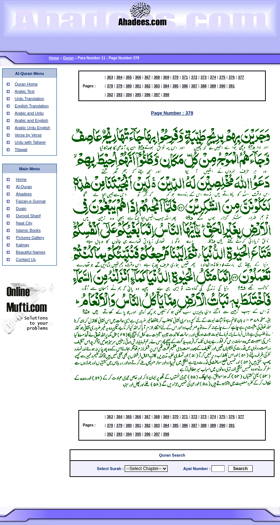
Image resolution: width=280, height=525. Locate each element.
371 (185, 77)
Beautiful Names (31, 252)
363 (110, 77)
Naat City (24, 223)
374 (213, 77)
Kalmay (23, 245)
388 (204, 86)
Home (54, 58)
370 (175, 77)
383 (157, 86)
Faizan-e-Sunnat (31, 201)
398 (166, 95)
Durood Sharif (28, 216)
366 (138, 77)
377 (241, 77)
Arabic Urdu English (32, 128)
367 (147, 77)
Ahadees (24, 194)
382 (147, 86)
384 (166, 86)
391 (232, 86)
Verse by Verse (28, 135)
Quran (68, 58)
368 (157, 77)
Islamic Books (28, 230)
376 (232, 77)
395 (138, 95)
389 (213, 86)
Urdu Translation (29, 98)
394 (129, 95)
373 (204, 77)
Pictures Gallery (30, 237)
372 (194, 77)
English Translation (31, 106)
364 (119, 77)
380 (129, 86)
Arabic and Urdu (29, 113)
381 (138, 86)
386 (185, 86)
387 (194, 86)
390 (222, 86)
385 (175, 86)
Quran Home (26, 84)
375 (222, 77)
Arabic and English (31, 120)
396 (147, 95)
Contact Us (26, 259)
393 (119, 95)
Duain (21, 208)
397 (157, 95)
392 (110, 95)
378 (110, 86)
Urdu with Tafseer (30, 142)
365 (129, 77)
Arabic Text (24, 91)
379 (119, 86)
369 (166, 77)
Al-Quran (24, 186)
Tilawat (21, 149)
